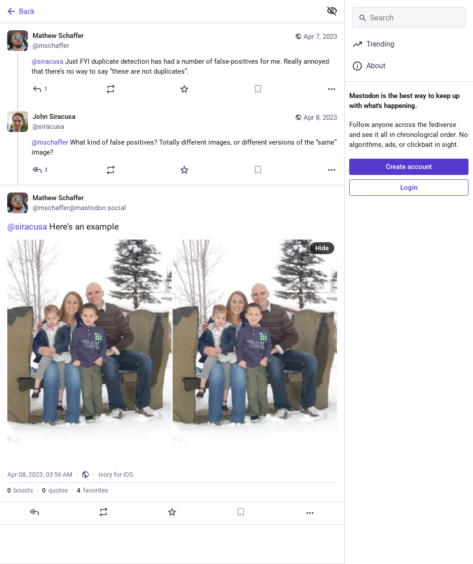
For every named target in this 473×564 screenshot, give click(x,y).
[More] (331, 89)
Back (20, 11)
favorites (92, 490)
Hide (322, 248)
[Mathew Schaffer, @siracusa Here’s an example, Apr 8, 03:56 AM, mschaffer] (172, 355)
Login (408, 187)
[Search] (409, 17)
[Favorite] (184, 89)
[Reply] (40, 89)
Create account (409, 167)
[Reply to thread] (40, 169)
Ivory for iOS (115, 474)
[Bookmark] (258, 89)
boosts (20, 490)
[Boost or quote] (110, 89)
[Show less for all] (332, 11)
